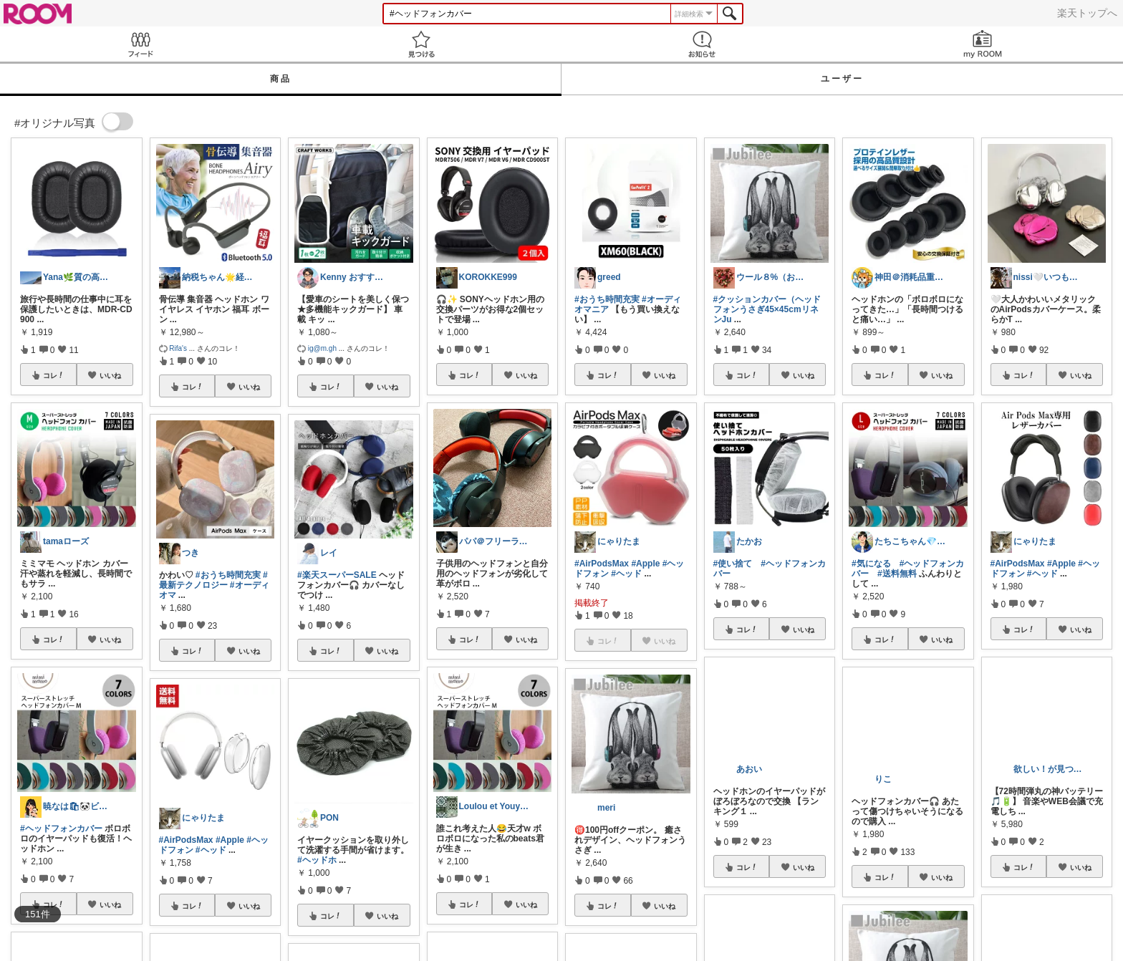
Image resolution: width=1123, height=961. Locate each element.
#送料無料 (897, 574)
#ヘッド (211, 850)
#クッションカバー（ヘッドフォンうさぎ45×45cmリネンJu (767, 309)
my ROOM (982, 44)
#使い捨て (733, 564)
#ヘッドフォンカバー (61, 829)
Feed (140, 44)
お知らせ (702, 44)
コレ (53, 375)
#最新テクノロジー (213, 580)
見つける (421, 44)
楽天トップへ (1087, 13)
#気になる (871, 564)
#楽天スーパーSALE (337, 575)
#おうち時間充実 (228, 575)
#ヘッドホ (317, 860)
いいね (110, 375)
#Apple (230, 840)
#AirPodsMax (186, 840)
